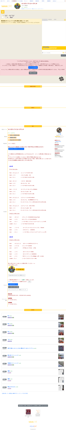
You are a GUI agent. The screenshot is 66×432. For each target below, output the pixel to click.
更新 (29, 281)
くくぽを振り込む (20, 269)
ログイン (10, 281)
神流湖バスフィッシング (13, 363)
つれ (9, 339)
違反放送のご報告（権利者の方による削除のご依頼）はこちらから (33, 405)
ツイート (63, 55)
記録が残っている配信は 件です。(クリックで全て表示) (15, 393)
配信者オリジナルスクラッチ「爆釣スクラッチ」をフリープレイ (32, 8)
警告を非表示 (33, 73)
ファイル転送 (20, 1)
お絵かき (9, 372)
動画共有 (37, 1)
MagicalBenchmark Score (17, 275)
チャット (25, 1)
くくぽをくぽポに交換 (13, 287)
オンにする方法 (33, 67)
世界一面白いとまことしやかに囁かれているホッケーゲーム (21, 348)
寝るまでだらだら (11, 386)
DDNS (43, 1)
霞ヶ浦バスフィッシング (13, 355)
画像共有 (31, 1)
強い (23, 7)
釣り (9, 315)
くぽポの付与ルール (13, 284)
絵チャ (8, 1)
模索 (9, 371)
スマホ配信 (10, 317)
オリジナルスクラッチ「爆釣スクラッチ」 (18, 289)
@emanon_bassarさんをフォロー (16, 148)
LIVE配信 (14, 1)
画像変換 (48, 1)
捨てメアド (3, 1)
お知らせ (54, 1)
